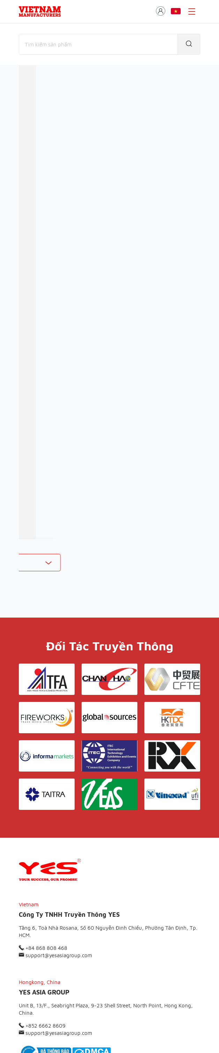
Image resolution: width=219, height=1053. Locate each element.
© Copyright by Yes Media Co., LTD (54, 1034)
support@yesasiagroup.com (55, 877)
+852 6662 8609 (42, 947)
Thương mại (33, 110)
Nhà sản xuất (75, 110)
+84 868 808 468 (43, 870)
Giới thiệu (67, 994)
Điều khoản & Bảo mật (112, 994)
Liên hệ (154, 994)
